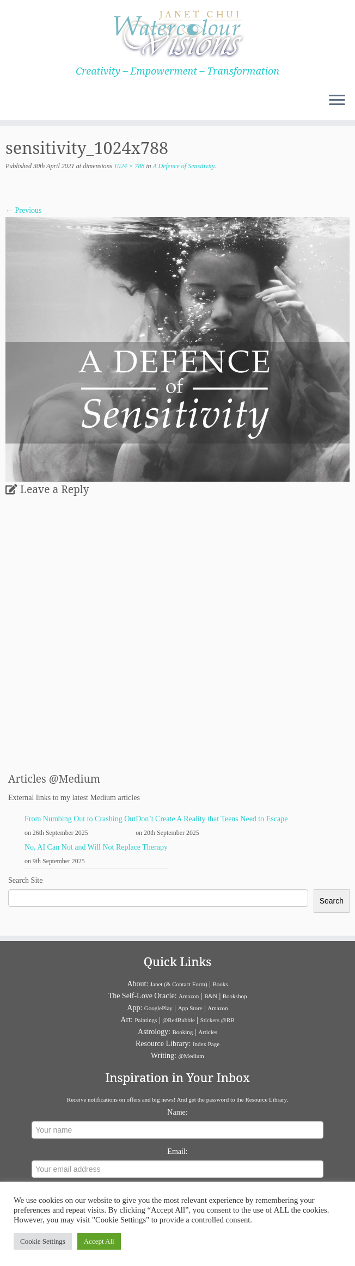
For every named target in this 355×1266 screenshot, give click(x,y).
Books (220, 984)
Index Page (206, 1044)
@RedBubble (178, 1020)
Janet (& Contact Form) (178, 984)
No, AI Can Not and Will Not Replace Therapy (96, 847)
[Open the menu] (337, 101)
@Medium (191, 1056)
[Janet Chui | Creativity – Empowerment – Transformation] (177, 32)
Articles (207, 1032)
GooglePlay (158, 1008)
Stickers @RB (217, 1020)
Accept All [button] (99, 1241)
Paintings (145, 1020)
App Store (190, 1008)
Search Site (25, 880)
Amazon (189, 996)
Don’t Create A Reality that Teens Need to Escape (211, 819)
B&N (210, 996)
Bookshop (235, 996)
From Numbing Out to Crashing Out (80, 819)
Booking (182, 1032)
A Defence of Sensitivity (183, 166)
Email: (177, 1151)
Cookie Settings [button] (42, 1241)
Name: (177, 1112)
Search (332, 900)
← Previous (23, 210)
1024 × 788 (128, 166)
